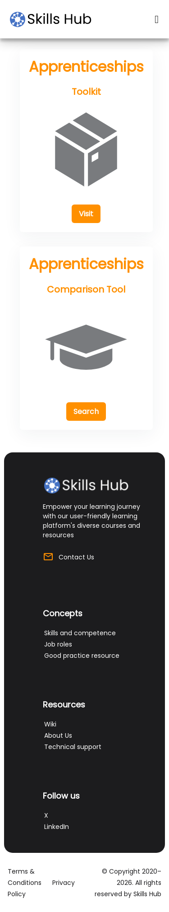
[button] (86, 214)
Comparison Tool (86, 289)
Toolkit (86, 91)
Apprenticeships (86, 66)
